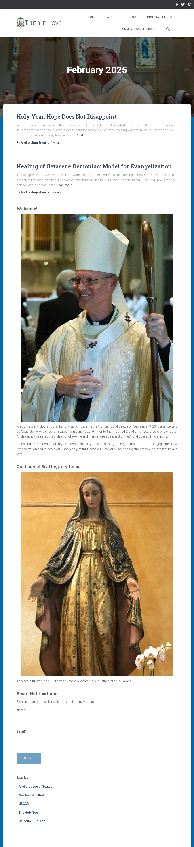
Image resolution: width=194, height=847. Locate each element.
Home (92, 17)
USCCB (24, 804)
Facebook (177, 5)
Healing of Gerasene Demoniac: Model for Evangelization (94, 166)
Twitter (183, 5)
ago (58, 142)
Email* (34, 736)
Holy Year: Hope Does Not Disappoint (67, 116)
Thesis (131, 17)
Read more (83, 135)
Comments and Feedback (137, 28)
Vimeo (189, 5)
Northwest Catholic (32, 795)
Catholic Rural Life (32, 821)
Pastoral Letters (159, 17)
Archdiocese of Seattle (35, 786)
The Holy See (28, 812)
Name (34, 714)
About (111, 17)
